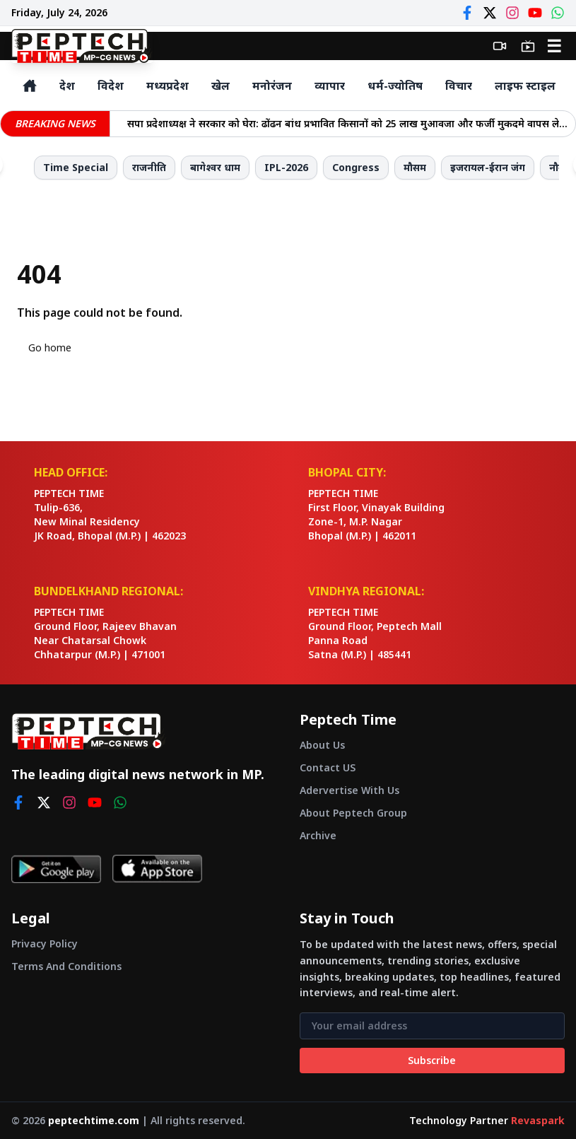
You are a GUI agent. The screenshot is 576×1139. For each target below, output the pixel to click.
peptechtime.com (93, 1120)
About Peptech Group (353, 812)
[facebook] (18, 802)
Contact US (327, 767)
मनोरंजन (272, 85)
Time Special (75, 167)
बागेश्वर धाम (215, 167)
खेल (220, 85)
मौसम (415, 167)
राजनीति (149, 167)
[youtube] (95, 802)
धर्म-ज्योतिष (395, 85)
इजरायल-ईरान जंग (487, 167)
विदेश (111, 85)
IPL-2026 (286, 167)
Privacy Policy (44, 943)
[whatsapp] (120, 802)
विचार (458, 85)
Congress (356, 167)
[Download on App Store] (157, 869)
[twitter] (44, 802)
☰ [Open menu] (554, 45)
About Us (322, 745)
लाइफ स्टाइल (525, 85)
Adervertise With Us (349, 790)
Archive (318, 835)
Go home (49, 347)
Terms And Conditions (66, 966)
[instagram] (69, 802)
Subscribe (432, 1060)
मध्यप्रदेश (167, 85)
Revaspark (538, 1120)
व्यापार (330, 85)
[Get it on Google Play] (56, 869)
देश (67, 85)
